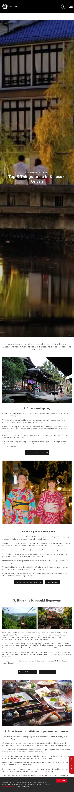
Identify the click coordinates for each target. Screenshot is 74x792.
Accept (61, 780)
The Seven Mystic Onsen (37, 452)
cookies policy (8, 786)
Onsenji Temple (48, 672)
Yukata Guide (53, 582)
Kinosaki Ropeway (27, 672)
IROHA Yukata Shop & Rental (28, 582)
